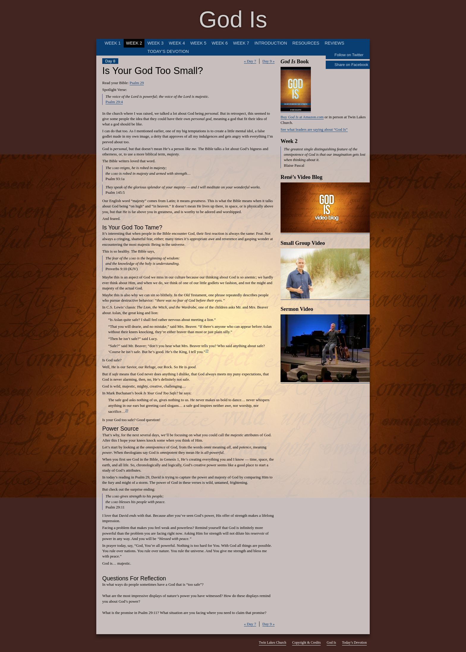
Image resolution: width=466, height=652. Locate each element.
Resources (305, 43)
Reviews (334, 43)
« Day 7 (250, 61)
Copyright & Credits (306, 643)
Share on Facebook (351, 64)
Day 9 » (268, 61)
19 (206, 350)
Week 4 (177, 43)
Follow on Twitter (349, 55)
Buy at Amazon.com (302, 117)
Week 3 (155, 43)
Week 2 (134, 43)
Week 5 (198, 43)
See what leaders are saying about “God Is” (314, 129)
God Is (233, 19)
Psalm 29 (137, 83)
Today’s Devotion (168, 51)
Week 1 (113, 43)
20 (126, 410)
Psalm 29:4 (114, 102)
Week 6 (220, 43)
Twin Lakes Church (272, 643)
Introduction (270, 43)
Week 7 (241, 43)
